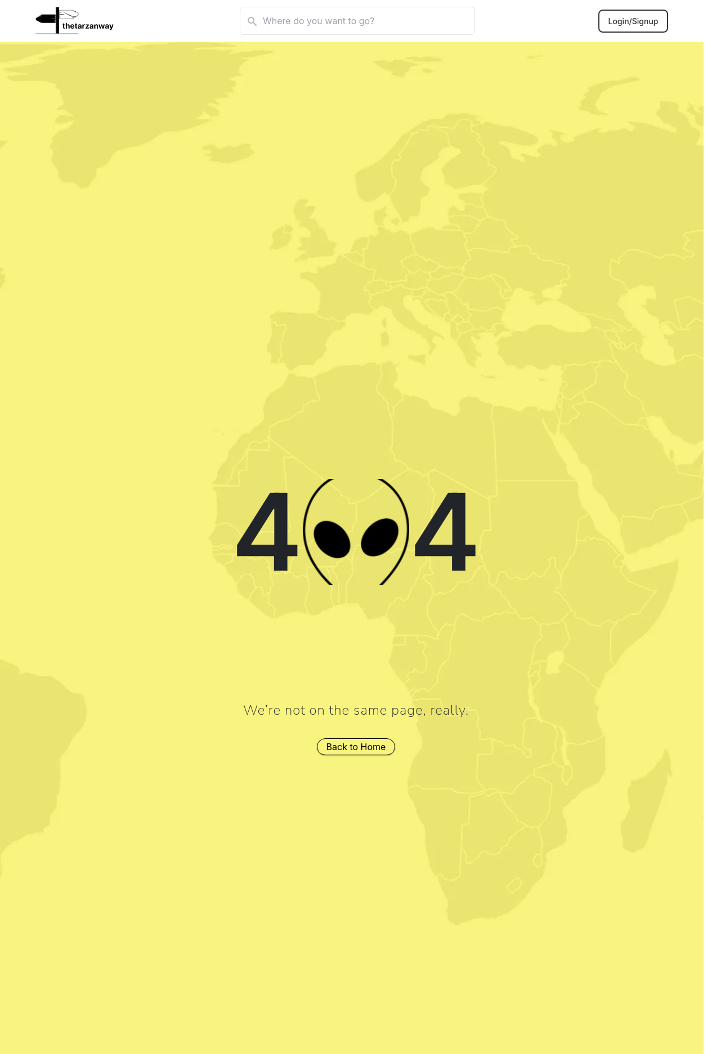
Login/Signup (633, 21)
